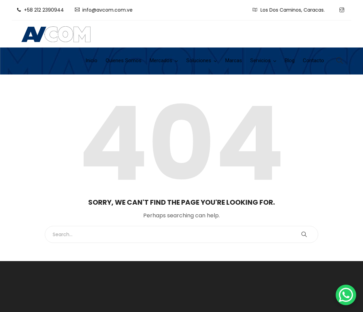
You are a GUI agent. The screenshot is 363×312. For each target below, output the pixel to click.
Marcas (233, 60)
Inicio (91, 60)
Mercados (161, 60)
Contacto (313, 60)
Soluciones (198, 60)
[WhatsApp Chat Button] (346, 295)
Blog (290, 60)
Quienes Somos (124, 60)
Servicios (260, 60)
